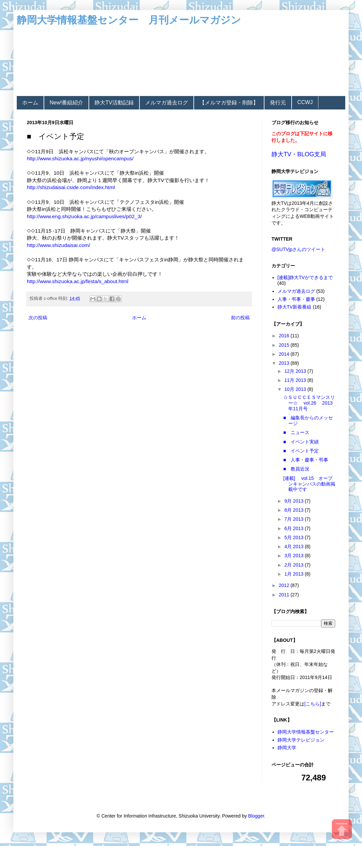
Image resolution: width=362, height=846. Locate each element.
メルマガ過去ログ (166, 102)
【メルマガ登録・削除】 (228, 102)
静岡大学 (287, 747)
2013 (285, 363)
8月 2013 (294, 510)
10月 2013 (295, 389)
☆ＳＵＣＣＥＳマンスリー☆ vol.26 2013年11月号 (309, 403)
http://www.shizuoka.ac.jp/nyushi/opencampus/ (80, 158)
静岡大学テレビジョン (301, 740)
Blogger (256, 816)
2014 (285, 354)
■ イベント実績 (301, 441)
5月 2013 (294, 537)
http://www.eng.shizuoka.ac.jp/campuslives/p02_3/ (84, 216)
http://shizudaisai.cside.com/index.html (71, 187)
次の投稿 (37, 317)
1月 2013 (294, 574)
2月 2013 (294, 565)
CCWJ (305, 102)
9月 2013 (294, 501)
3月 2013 (294, 555)
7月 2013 (294, 519)
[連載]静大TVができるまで (305, 277)
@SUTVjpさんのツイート (298, 249)
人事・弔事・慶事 (296, 299)
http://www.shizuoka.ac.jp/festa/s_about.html (77, 281)
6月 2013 (294, 528)
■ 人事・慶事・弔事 (305, 459)
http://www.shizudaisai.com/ (58, 245)
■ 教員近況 (296, 469)
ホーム (30, 102)
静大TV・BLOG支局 (299, 154)
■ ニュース (296, 432)
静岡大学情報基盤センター (306, 732)
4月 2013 (294, 546)
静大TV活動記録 (114, 102)
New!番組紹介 (66, 102)
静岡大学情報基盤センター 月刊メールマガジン (129, 19)
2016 (285, 335)
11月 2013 (295, 380)
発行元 (278, 102)
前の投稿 (240, 317)
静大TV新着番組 (295, 307)
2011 (285, 594)
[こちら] (312, 703)
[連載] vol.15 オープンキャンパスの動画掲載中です (309, 484)
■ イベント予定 (301, 450)
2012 (285, 585)
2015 (285, 345)
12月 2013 (295, 371)
